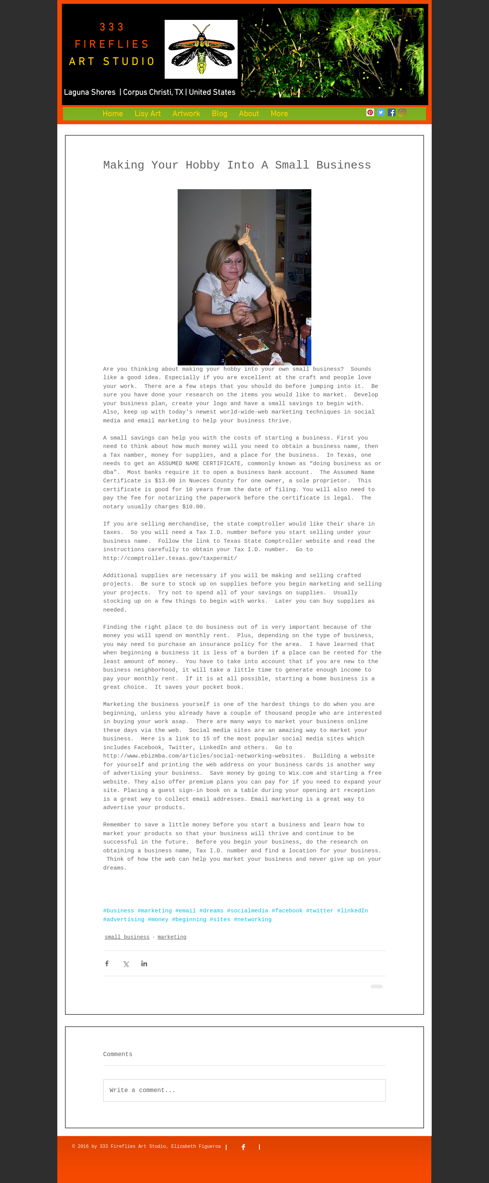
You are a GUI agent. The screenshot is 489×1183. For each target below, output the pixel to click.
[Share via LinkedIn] (144, 963)
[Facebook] (391, 112)
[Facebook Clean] (243, 1147)
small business (127, 937)
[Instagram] (402, 112)
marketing (172, 937)
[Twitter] (381, 112)
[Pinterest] (370, 112)
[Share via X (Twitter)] (125, 963)
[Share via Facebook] (106, 963)
